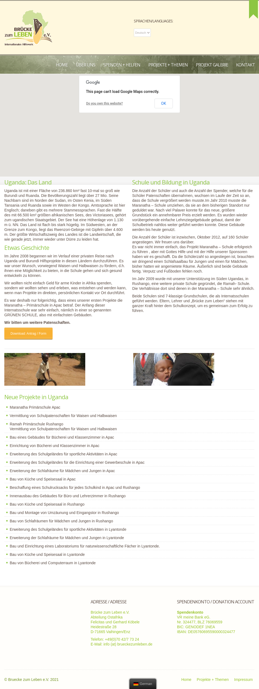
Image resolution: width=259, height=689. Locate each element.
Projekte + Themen (168, 65)
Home (62, 65)
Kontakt (245, 65)
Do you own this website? (104, 103)
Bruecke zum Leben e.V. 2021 (33, 679)
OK (163, 103)
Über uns (85, 65)
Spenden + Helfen (121, 65)
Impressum (243, 679)
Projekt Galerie (212, 65)
